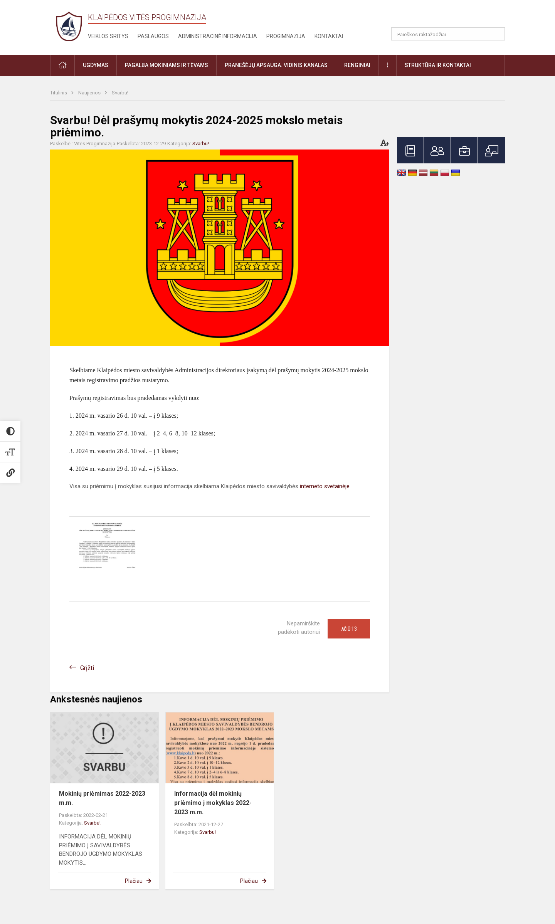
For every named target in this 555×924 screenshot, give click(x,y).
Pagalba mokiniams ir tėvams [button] (166, 65)
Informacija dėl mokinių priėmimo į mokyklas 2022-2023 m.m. (213, 803)
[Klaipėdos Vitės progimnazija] (69, 26)
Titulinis (59, 93)
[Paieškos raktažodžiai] (448, 33)
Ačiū (349, 629)
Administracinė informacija (217, 36)
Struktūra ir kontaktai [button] (438, 65)
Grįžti (87, 668)
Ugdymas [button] (95, 65)
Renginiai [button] (357, 65)
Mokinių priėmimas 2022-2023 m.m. (102, 798)
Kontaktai (328, 36)
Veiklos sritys (108, 36)
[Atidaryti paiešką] (496, 34)
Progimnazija (285, 36)
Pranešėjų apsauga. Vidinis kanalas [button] (276, 65)
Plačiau (134, 881)
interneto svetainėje (325, 486)
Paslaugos (153, 36)
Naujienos (90, 93)
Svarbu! (120, 93)
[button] (452, 16)
